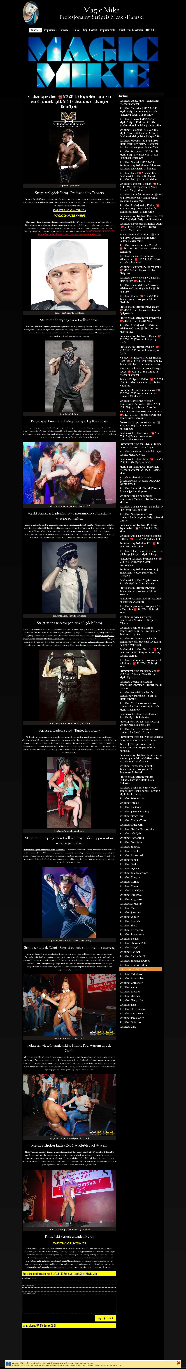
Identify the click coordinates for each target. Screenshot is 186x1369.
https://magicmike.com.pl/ (45, 1267)
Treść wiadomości (28, 1293)
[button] (35, 30)
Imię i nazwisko (28, 1286)
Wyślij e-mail (105, 1318)
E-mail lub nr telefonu (30, 1278)
